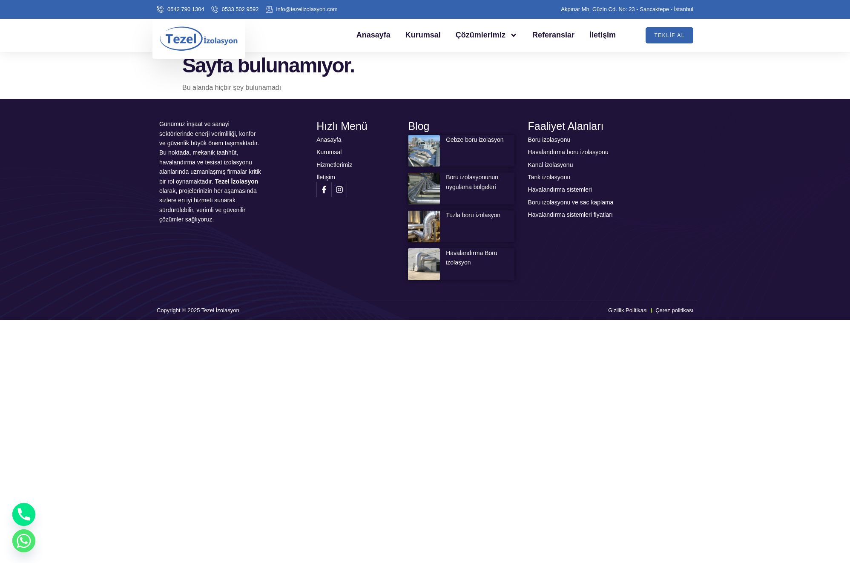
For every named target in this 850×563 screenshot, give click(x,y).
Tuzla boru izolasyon (473, 215)
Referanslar (553, 35)
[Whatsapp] (23, 540)
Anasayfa (373, 35)
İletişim (602, 35)
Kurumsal (423, 35)
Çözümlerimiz (486, 35)
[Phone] (23, 514)
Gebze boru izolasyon (474, 139)
